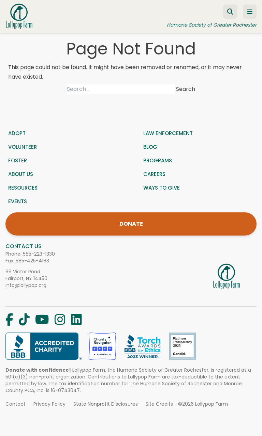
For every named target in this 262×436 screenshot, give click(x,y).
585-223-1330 (39, 254)
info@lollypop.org (25, 285)
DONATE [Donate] (131, 224)
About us (20, 174)
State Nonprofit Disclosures (105, 404)
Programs (157, 160)
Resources (23, 187)
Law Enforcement (168, 133)
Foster (17, 160)
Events (17, 201)
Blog (150, 146)
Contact (15, 404)
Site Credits (159, 404)
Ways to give (161, 187)
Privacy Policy (49, 404)
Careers (154, 174)
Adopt (17, 133)
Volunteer (22, 146)
